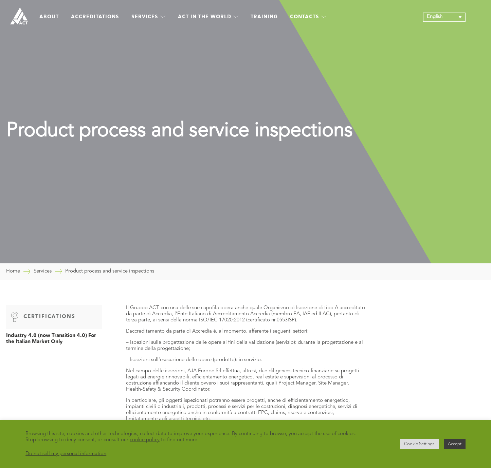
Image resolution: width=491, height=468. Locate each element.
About (49, 17)
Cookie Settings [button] (419, 444)
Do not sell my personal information (65, 453)
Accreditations (95, 17)
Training (264, 17)
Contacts (308, 17)
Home (13, 271)
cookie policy (145, 440)
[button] (444, 17)
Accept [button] (454, 444)
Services (148, 17)
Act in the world (208, 17)
